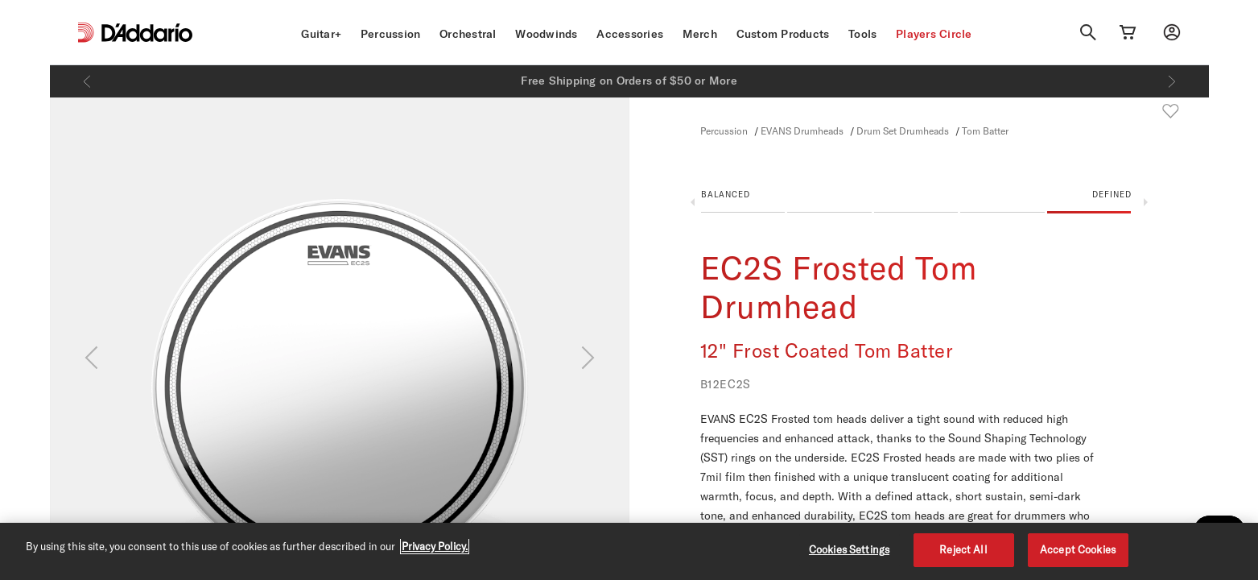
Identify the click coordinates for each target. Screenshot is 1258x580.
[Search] (1088, 32)
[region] (629, 551)
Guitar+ (321, 34)
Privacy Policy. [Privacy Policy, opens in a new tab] (435, 546)
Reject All (963, 549)
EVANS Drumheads (802, 130)
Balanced (725, 194)
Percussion (391, 34)
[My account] (1171, 32)
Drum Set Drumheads (902, 130)
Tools (862, 34)
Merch (700, 34)
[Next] (1172, 81)
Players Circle (934, 34)
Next (1146, 202)
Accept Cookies (1078, 549)
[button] (916, 205)
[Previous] (87, 81)
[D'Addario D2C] (146, 32)
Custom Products (783, 34)
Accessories (629, 34)
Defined (1112, 194)
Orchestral (468, 34)
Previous (693, 202)
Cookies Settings (849, 549)
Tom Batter (985, 130)
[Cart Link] (1127, 32)
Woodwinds (546, 34)
